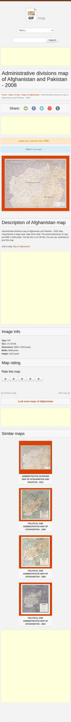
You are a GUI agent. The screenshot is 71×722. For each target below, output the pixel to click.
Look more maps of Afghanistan (35, 401)
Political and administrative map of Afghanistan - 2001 (35, 621)
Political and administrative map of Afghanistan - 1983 (35, 526)
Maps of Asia (14, 95)
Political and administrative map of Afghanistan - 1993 (35, 574)
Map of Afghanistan (21, 246)
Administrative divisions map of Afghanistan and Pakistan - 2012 (35, 479)
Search (52, 40)
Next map (62, 393)
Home (4, 95)
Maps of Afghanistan (31, 95)
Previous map (10, 393)
